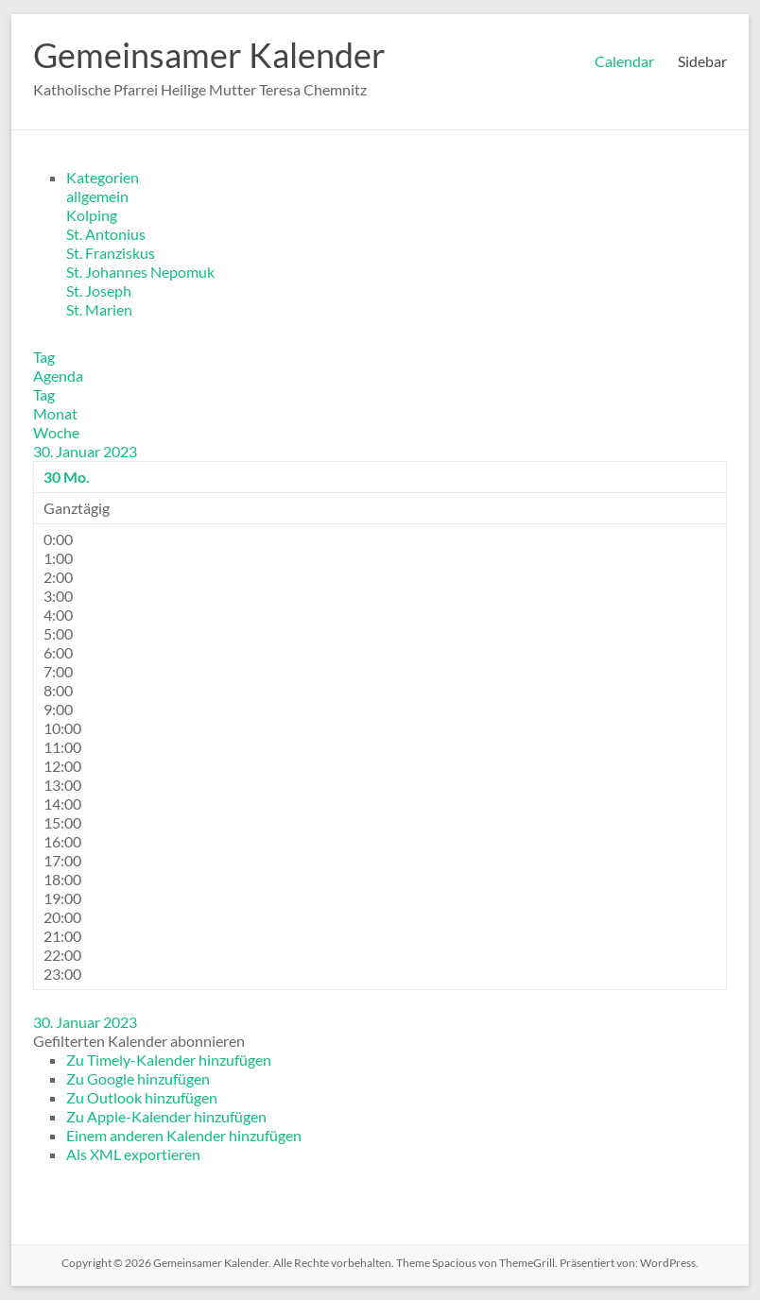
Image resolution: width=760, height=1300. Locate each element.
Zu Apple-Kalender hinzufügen (166, 1116)
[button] (139, 1041)
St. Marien (99, 309)
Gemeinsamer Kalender (209, 55)
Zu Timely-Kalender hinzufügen (168, 1060)
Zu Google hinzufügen (138, 1078)
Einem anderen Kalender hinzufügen (184, 1135)
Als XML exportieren (133, 1154)
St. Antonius (106, 234)
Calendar (624, 61)
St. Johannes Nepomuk (140, 272)
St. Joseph (98, 290)
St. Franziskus (110, 253)
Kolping (91, 215)
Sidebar (702, 61)
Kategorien (102, 177)
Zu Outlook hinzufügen (141, 1097)
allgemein (97, 196)
